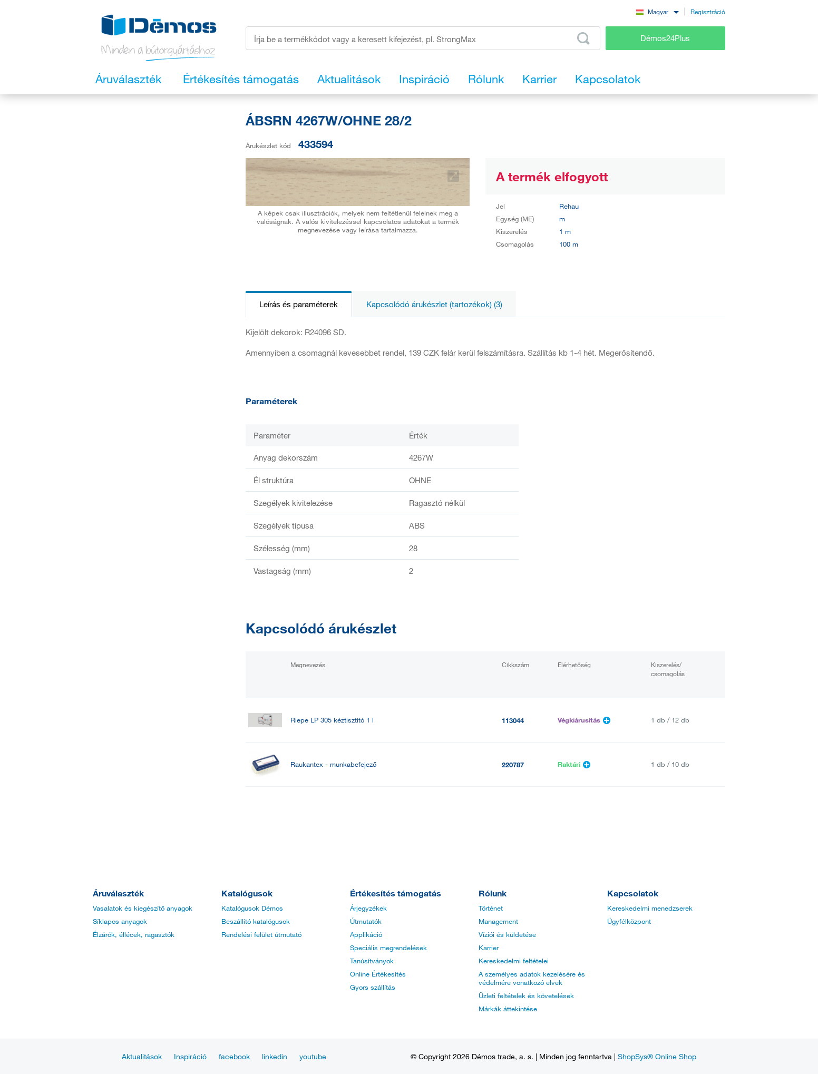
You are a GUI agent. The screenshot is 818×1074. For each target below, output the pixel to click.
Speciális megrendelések (388, 947)
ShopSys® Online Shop (657, 1056)
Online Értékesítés (378, 974)
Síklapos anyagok (120, 921)
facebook (234, 1056)
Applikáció (366, 934)
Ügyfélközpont (629, 921)
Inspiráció (190, 1056)
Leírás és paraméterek (298, 304)
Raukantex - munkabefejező (333, 764)
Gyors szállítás (372, 987)
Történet (491, 908)
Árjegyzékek (368, 908)
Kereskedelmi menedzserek (650, 908)
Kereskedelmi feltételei (514, 960)
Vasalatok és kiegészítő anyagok (142, 908)
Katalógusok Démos (252, 908)
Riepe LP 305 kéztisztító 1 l (332, 720)
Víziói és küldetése (507, 934)
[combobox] (657, 11)
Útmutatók (366, 921)
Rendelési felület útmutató (261, 934)
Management (498, 921)
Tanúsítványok (372, 960)
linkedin (274, 1056)
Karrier (489, 947)
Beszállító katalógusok (255, 921)
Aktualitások (142, 1056)
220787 (513, 764)
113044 (513, 720)
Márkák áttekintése (508, 1008)
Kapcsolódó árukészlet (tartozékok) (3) (434, 304)
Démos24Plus (665, 38)
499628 (513, 809)
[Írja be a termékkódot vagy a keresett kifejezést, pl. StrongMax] (423, 38)
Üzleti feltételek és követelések (526, 995)
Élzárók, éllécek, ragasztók (133, 934)
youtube (312, 1056)
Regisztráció (707, 11)
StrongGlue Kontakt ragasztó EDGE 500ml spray (364, 809)
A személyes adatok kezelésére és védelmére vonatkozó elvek (532, 978)
